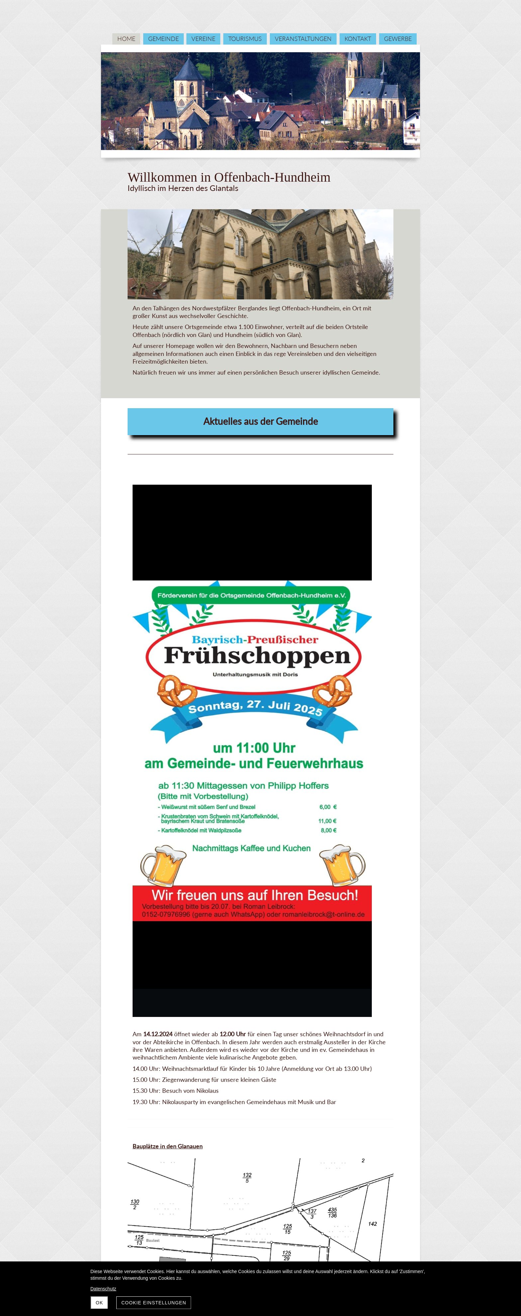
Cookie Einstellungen (153, 1302)
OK (99, 1302)
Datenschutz (103, 1288)
